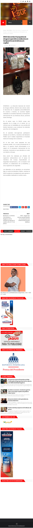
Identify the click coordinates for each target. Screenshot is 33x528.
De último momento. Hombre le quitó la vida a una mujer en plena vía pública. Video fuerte (19, 391)
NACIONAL (9, 30)
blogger (17, 231)
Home (4, 30)
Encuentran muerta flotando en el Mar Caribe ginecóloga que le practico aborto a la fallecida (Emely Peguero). (20, 381)
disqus (23, 231)
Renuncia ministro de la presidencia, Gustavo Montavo (18, 400)
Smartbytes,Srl (21, 526)
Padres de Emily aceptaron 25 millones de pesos (19, 408)
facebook (29, 231)
